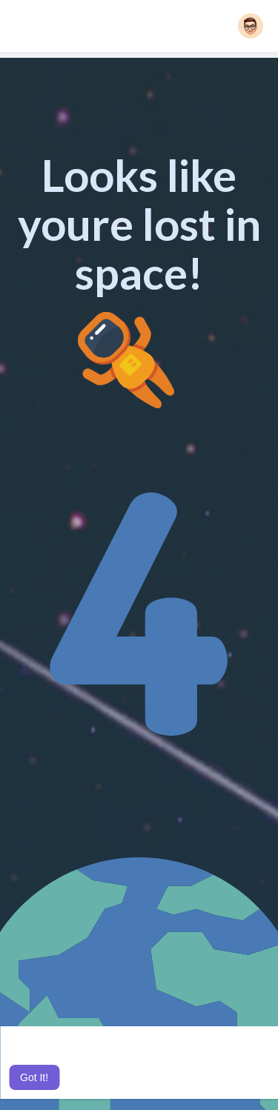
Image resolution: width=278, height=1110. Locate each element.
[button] (250, 26)
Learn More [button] (162, 1057)
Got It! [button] (34, 1077)
